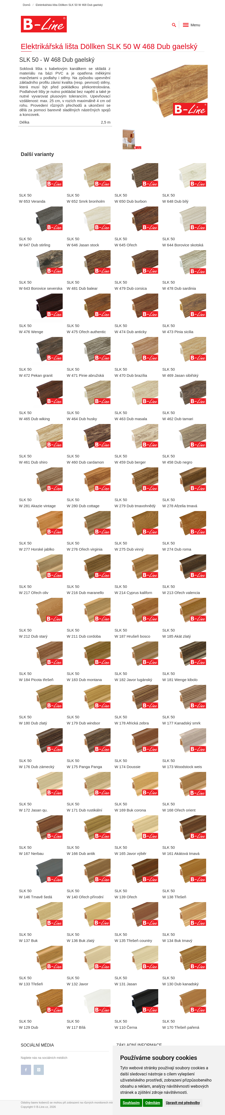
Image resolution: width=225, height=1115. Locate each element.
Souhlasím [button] (131, 1103)
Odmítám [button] (152, 1103)
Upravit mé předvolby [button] (183, 1103)
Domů (26, 4)
